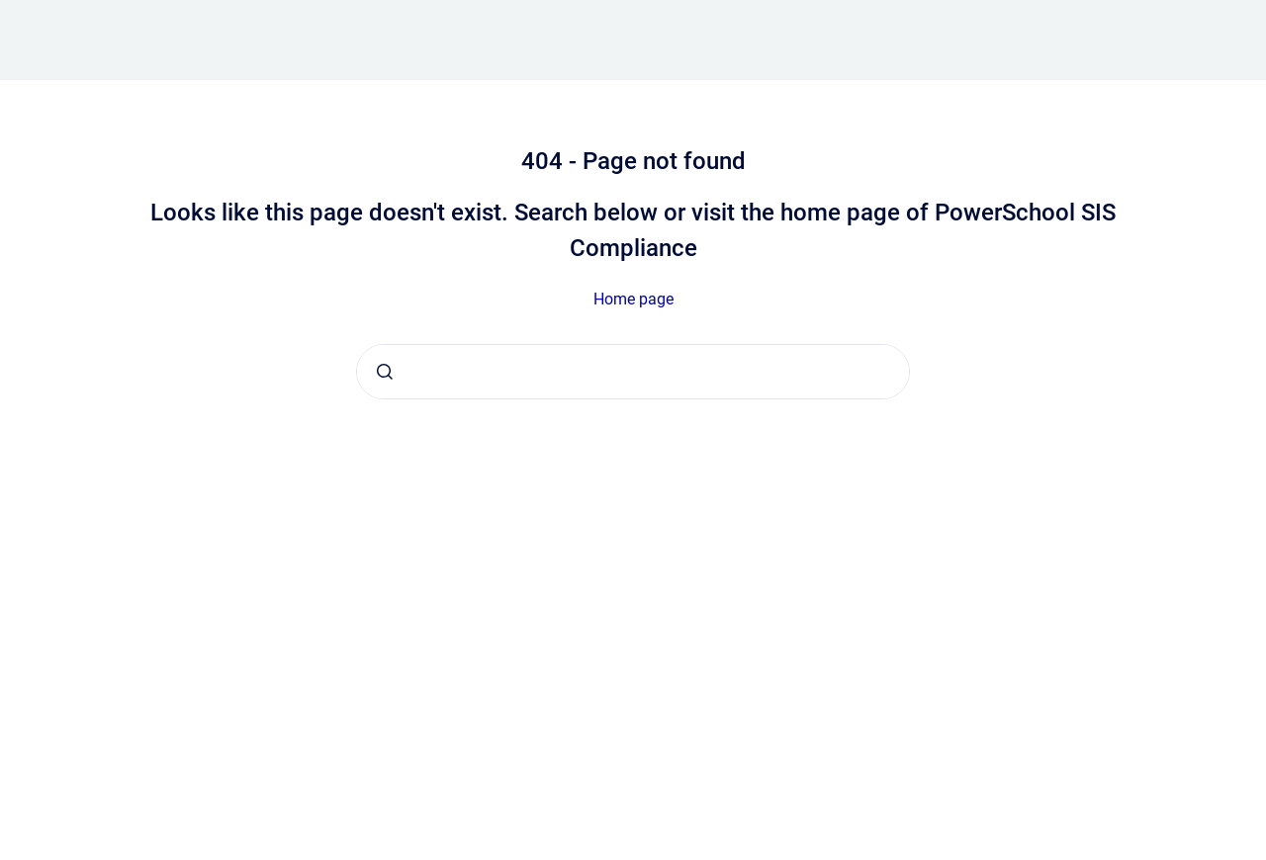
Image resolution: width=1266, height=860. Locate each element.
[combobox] (633, 371)
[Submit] (385, 371)
